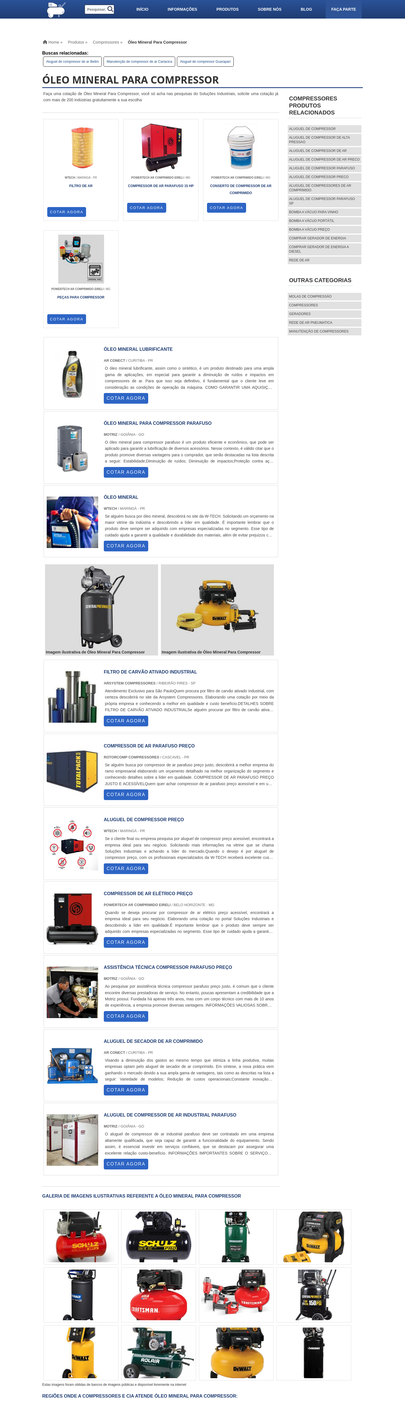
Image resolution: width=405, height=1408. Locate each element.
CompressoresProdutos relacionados (313, 105)
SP (105, 1308)
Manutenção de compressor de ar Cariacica (139, 62)
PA (212, 1308)
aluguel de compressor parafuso (322, 168)
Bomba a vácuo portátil (311, 221)
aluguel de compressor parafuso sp (322, 201)
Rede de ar (299, 260)
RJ (73, 1308)
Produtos (227, 9)
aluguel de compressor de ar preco (324, 159)
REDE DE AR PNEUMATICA (310, 323)
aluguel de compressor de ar (318, 151)
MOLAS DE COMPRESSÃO (310, 296)
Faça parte (343, 9)
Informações (182, 9)
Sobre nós (270, 9)
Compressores (303, 305)
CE (170, 1308)
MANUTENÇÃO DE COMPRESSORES (318, 331)
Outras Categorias (320, 280)
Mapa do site (265, 1360)
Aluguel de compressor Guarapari (205, 62)
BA (159, 1308)
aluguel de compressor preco (319, 177)
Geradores (300, 314)
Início (142, 9)
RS (138, 1308)
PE (149, 1308)
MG (83, 1308)
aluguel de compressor (312, 129)
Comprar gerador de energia (317, 238)
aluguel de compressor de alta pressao (319, 140)
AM (201, 1308)
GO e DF (185, 1308)
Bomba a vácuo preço (309, 230)
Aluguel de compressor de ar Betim (72, 62)
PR (116, 1308)
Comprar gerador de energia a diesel (319, 249)
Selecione (57, 1308)
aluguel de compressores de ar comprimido (320, 188)
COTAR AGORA (67, 212)
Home (258, 1341)
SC (127, 1308)
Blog (306, 9)
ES (95, 1308)
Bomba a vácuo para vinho (313, 212)
